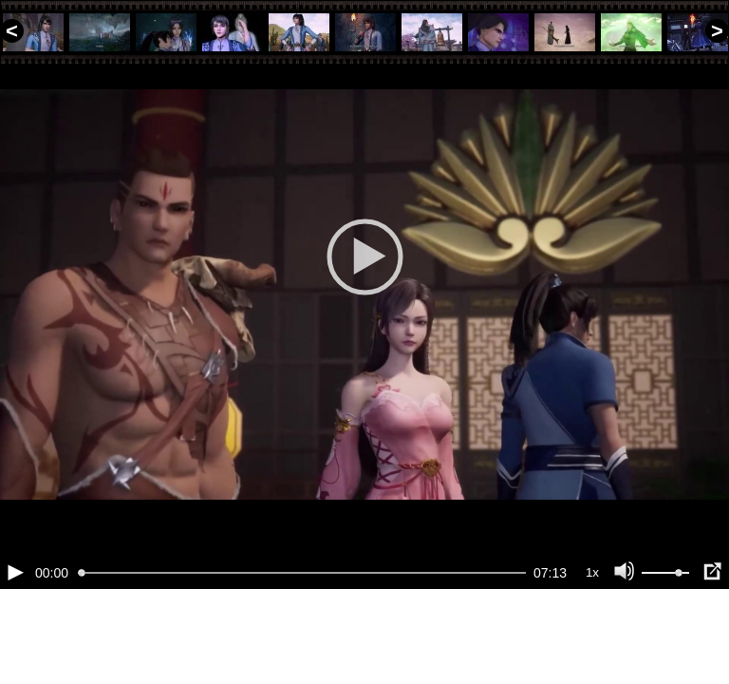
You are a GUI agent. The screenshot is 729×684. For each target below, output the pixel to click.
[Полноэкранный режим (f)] (712, 636)
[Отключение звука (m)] (624, 636)
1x (592, 637)
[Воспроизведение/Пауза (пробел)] (15, 636)
